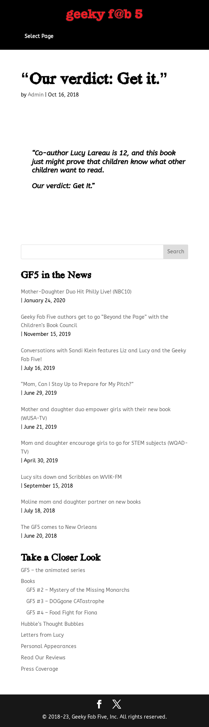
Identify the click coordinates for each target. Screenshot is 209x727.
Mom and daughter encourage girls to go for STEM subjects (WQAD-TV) (104, 447)
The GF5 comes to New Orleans (59, 527)
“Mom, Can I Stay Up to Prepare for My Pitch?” (77, 384)
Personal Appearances (48, 646)
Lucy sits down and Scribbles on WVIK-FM (71, 477)
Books (28, 581)
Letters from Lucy (42, 635)
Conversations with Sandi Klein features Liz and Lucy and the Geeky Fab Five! (103, 355)
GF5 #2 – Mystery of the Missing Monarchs (78, 590)
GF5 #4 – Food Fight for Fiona (61, 613)
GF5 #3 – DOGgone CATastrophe (65, 601)
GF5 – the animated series (53, 570)
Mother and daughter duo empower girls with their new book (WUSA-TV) (96, 413)
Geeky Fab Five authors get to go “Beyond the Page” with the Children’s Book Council (94, 321)
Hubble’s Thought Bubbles (52, 624)
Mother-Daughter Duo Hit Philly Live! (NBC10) (76, 292)
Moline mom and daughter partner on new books (81, 502)
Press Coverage (39, 669)
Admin (36, 95)
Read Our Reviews (43, 658)
